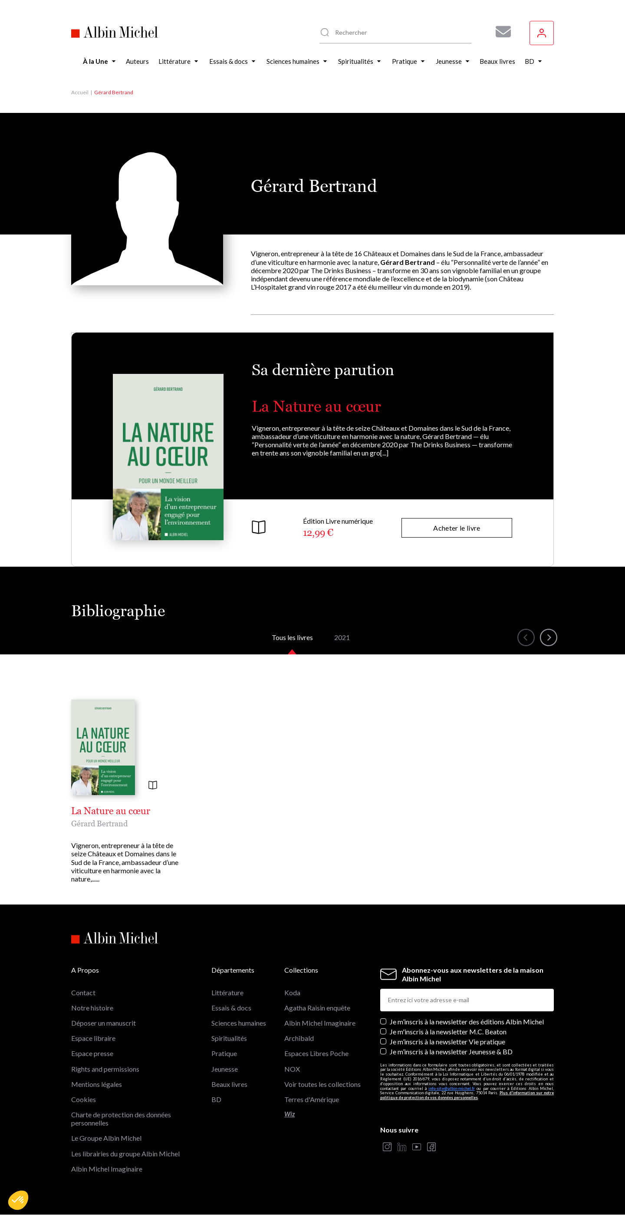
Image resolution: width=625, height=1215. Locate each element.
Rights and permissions (105, 1069)
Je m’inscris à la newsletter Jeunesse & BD (451, 1051)
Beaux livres (229, 1084)
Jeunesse (224, 1069)
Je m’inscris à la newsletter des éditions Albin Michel (467, 1021)
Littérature (227, 992)
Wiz (289, 1114)
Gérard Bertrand (99, 823)
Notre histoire (92, 1008)
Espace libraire (93, 1038)
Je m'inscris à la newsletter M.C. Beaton (448, 1031)
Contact (83, 992)
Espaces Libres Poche (316, 1053)
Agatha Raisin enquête (317, 1008)
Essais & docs (231, 1008)
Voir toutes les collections (322, 1084)
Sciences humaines (238, 1023)
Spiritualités (229, 1038)
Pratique (224, 1053)
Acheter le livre (456, 528)
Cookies (83, 1099)
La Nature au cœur (316, 406)
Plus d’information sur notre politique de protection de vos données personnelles (467, 1095)
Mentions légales (96, 1084)
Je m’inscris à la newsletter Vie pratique (447, 1041)
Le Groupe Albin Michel (106, 1138)
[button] (18, 1200)
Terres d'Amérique (311, 1099)
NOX (292, 1069)
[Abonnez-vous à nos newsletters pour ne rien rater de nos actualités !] (500, 31)
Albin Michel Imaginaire (106, 1169)
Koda (292, 992)
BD (216, 1099)
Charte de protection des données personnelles (121, 1118)
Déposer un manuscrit (103, 1023)
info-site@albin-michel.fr (451, 1088)
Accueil (80, 92)
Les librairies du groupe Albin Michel (125, 1153)
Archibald (299, 1038)
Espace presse (92, 1053)
